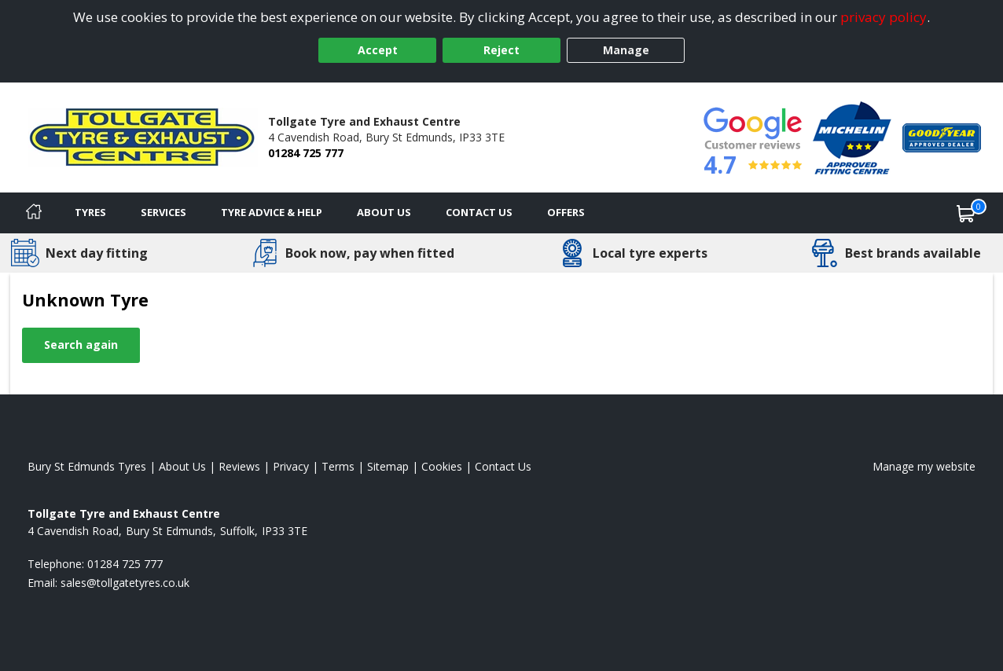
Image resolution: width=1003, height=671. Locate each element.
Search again (81, 344)
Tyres (90, 212)
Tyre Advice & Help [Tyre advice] (271, 212)
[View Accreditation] (852, 136)
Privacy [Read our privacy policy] (291, 466)
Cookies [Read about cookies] (441, 466)
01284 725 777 (306, 152)
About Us (384, 212)
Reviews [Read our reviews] (239, 466)
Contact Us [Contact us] (479, 212)
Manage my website (924, 466)
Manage (626, 49)
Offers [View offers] (566, 212)
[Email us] (125, 582)
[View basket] (966, 212)
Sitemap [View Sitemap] (388, 466)
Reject (501, 49)
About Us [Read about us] (182, 466)
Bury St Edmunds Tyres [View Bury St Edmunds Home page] (87, 466)
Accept (378, 49)
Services (163, 212)
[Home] (33, 212)
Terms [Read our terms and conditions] (338, 466)
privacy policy (883, 17)
